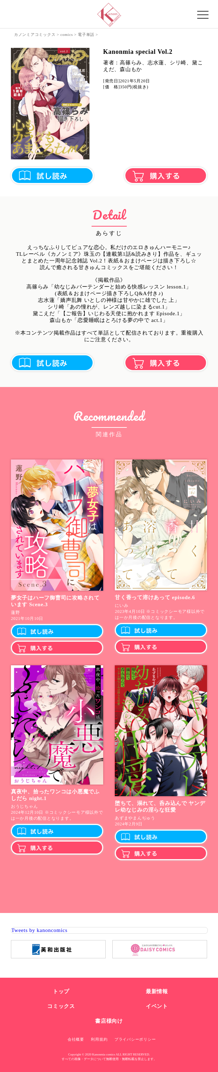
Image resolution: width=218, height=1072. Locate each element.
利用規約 (99, 1039)
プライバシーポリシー (135, 1039)
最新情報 (157, 991)
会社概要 (76, 1039)
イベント (157, 1006)
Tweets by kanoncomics (39, 930)
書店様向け (109, 1021)
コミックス (61, 1006)
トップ (61, 991)
